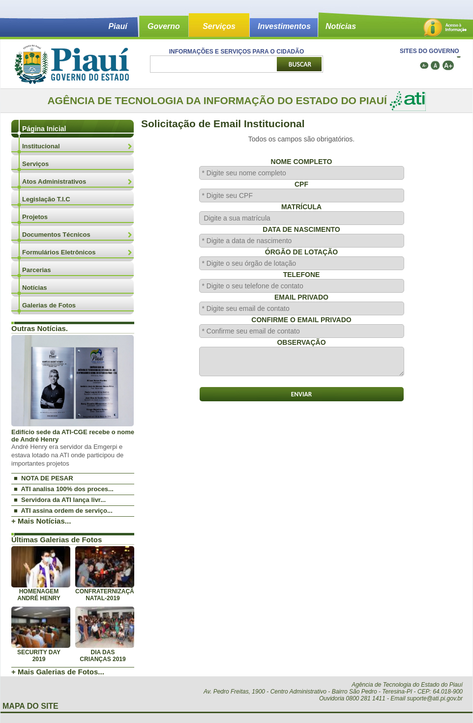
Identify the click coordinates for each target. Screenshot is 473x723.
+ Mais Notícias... (41, 521)
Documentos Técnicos (56, 234)
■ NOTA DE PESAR (43, 478)
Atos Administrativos (54, 181)
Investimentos (284, 26)
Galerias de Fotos (49, 305)
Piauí (117, 26)
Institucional (41, 146)
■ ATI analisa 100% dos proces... (64, 489)
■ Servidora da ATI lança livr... (60, 499)
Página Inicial (44, 129)
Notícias (340, 26)
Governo (164, 26)
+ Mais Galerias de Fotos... (57, 671)
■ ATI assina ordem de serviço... (63, 510)
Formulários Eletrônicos (59, 252)
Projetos (35, 217)
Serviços (219, 26)
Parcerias (36, 270)
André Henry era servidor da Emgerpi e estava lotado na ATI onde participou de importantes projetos (67, 455)
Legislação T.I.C (46, 199)
